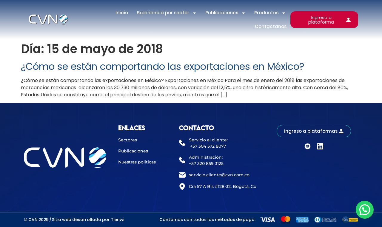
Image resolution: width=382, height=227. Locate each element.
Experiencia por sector (167, 13)
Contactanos (270, 26)
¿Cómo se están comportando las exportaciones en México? (162, 66)
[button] (365, 210)
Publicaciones (225, 13)
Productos (270, 13)
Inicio (121, 13)
